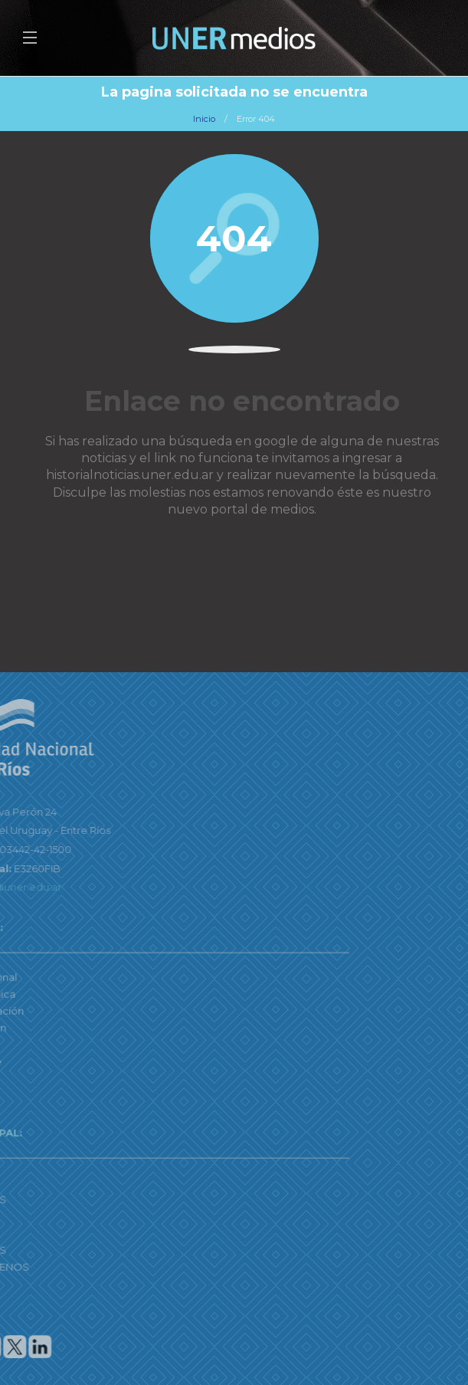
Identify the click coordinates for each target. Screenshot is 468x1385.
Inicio (204, 118)
